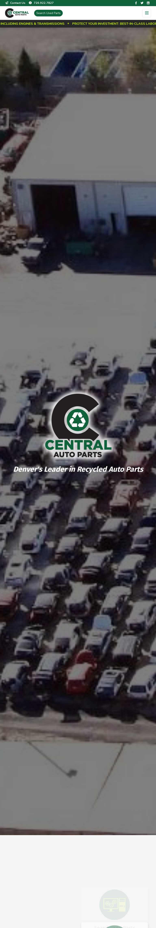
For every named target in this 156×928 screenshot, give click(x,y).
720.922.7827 (41, 3)
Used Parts (48, 13)
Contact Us (15, 3)
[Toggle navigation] (146, 13)
